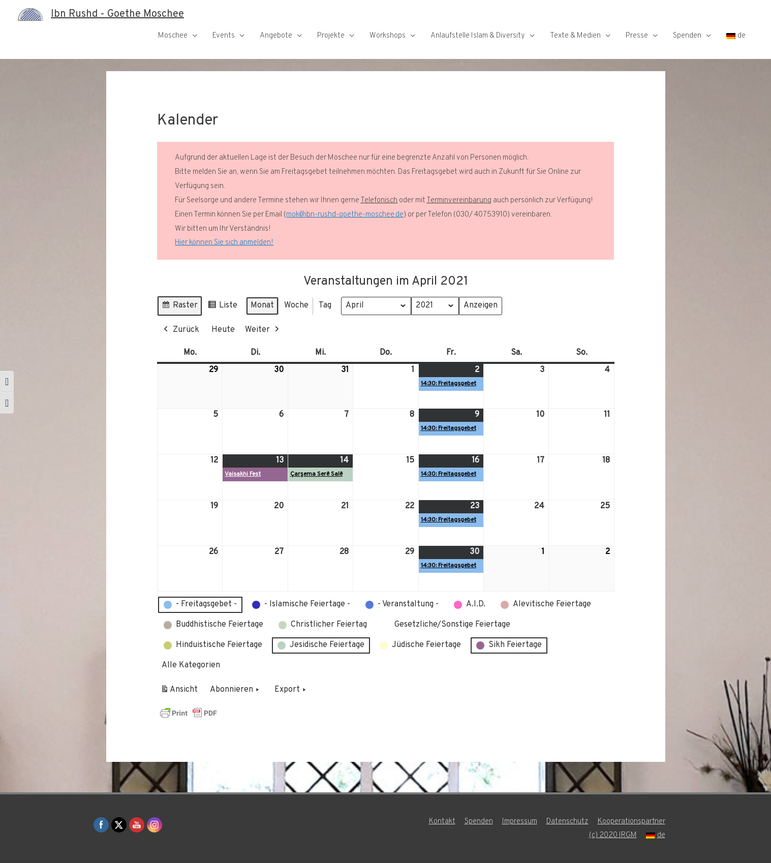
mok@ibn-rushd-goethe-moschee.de (345, 215)
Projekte (331, 36)
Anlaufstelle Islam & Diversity (477, 36)
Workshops (387, 36)
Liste (222, 307)
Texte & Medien (575, 36)
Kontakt (442, 821)
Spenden (687, 36)
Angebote (276, 36)
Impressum (519, 821)
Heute (223, 330)
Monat (262, 305)
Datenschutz (567, 821)
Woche (296, 305)
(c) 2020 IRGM (613, 835)
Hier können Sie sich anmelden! (224, 243)
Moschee (173, 36)
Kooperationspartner (631, 821)
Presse (637, 36)
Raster (179, 307)
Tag (325, 305)
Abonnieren (235, 690)
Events (223, 36)
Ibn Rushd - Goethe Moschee (117, 14)
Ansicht (180, 692)
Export (291, 690)
